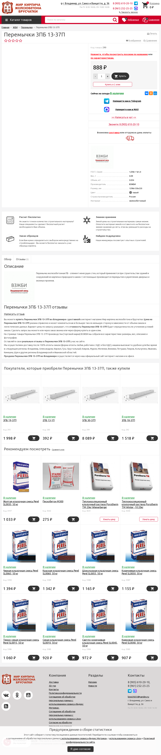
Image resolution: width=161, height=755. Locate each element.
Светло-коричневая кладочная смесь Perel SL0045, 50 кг (100, 642)
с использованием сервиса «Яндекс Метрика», (83, 738)
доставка (114, 132)
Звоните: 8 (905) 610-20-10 (124, 124)
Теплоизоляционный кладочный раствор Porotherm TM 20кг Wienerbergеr (100, 504)
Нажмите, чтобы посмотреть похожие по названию (119, 54)
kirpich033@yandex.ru (138, 697)
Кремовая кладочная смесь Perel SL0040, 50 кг (138, 641)
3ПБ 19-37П (10, 420)
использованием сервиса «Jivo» (125, 738)
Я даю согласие (80, 749)
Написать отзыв (14, 314)
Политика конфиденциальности (65, 693)
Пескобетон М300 (53, 501)
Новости (92, 686)
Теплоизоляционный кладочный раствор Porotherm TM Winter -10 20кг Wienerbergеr (140, 506)
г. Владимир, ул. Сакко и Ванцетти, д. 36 (86, 3)
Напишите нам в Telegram (127, 101)
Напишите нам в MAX (127, 109)
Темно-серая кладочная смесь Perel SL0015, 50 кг (21, 641)
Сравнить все (58, 449)
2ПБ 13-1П (49, 420)
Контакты (54, 689)
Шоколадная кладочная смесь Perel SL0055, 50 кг (100, 572)
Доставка (54, 682)
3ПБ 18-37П (128, 420)
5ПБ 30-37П (89, 420)
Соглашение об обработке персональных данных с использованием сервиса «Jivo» (65, 715)
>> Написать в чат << (124, 117)
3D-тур (52, 686)
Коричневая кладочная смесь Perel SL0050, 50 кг (139, 572)
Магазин (92, 682)
